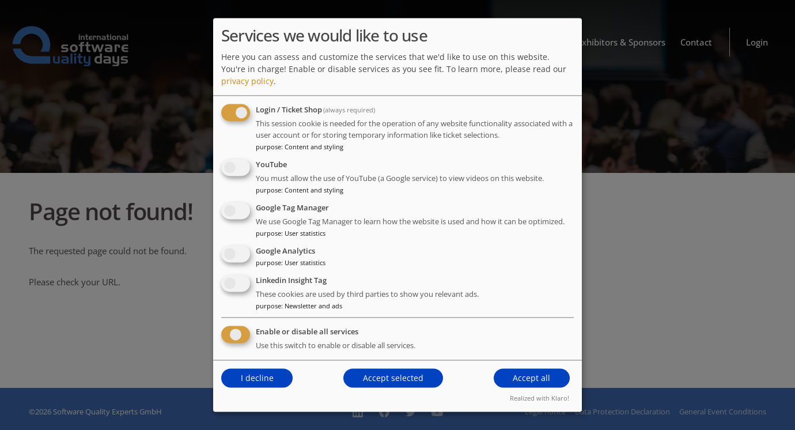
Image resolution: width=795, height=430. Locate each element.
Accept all (531, 377)
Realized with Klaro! (539, 398)
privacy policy (247, 81)
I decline (257, 377)
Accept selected (393, 377)
